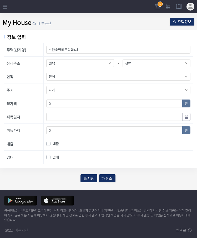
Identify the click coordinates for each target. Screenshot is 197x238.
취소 (107, 178)
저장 (89, 178)
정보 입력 (16, 36)
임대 (56, 157)
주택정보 (182, 21)
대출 (56, 143)
